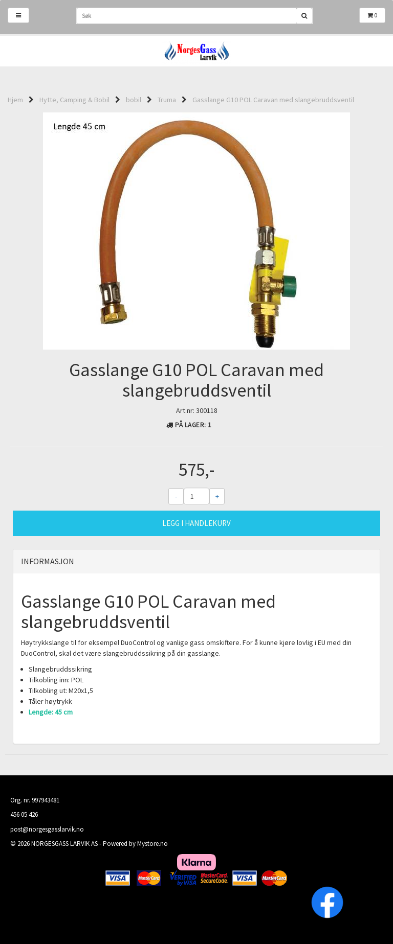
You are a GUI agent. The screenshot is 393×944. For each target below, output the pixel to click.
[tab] (196, 561)
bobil (133, 99)
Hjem (15, 99)
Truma (167, 99)
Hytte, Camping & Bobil (74, 99)
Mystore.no (152, 843)
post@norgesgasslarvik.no (47, 829)
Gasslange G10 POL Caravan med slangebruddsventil (273, 99)
